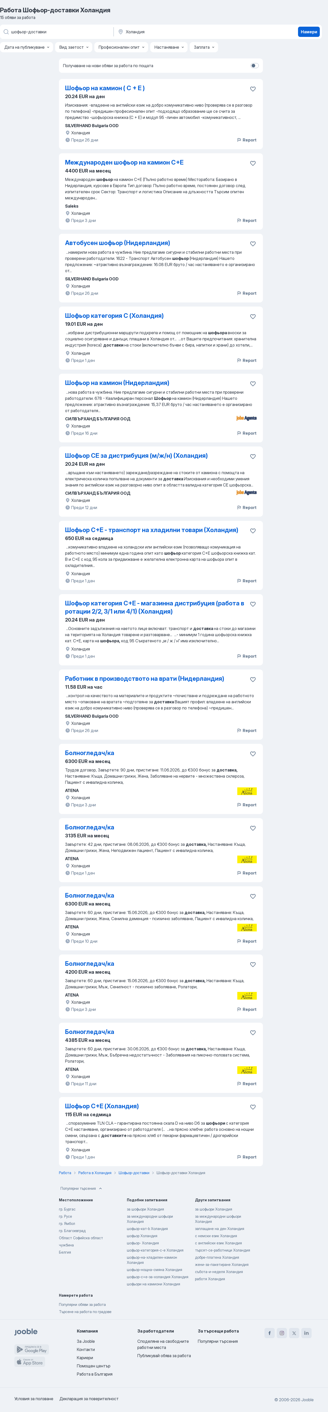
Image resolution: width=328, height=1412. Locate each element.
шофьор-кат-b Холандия (147, 1228)
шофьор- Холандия (143, 1243)
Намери (309, 31)
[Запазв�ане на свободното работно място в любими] (253, 604)
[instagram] (282, 1333)
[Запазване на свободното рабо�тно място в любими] (253, 964)
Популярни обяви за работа (82, 1304)
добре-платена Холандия (217, 1257)
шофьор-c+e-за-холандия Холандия (157, 1277)
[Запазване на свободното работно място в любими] (253, 89)
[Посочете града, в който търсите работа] (171, 32)
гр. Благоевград (72, 1230)
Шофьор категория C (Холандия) (114, 315)
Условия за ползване (33, 1398)
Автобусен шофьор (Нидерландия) (117, 243)
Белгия (65, 1252)
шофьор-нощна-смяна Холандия (154, 1269)
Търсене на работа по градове (85, 1311)
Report (247, 140)
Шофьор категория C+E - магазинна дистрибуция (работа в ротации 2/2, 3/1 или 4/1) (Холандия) (154, 607)
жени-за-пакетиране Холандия (222, 1264)
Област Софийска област (81, 1238)
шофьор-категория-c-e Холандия (155, 1250)
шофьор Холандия (142, 1236)
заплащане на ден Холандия (219, 1228)
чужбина (66, 1245)
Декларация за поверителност (89, 1398)
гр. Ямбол (67, 1223)
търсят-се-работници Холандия (222, 1250)
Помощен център (93, 1365)
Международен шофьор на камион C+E (124, 162)
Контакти (86, 1349)
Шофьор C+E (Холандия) (102, 1106)
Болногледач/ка (89, 753)
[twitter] (294, 1333)
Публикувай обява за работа (164, 1355)
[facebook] (269, 1333)
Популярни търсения (81, 1188)
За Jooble (86, 1341)
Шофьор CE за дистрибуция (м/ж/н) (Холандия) (136, 455)
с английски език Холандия (218, 1243)
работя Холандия (210, 1279)
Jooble (307, 1399)
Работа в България (94, 1374)
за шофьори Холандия (145, 1209)
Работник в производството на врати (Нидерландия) (144, 678)
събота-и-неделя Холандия (219, 1271)
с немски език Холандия (216, 1236)
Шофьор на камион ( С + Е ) (105, 88)
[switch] (255, 65)
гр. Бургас (67, 1209)
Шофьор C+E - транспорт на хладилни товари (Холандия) (151, 530)
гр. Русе (65, 1216)
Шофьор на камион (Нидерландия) (117, 383)
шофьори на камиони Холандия (153, 1284)
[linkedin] (306, 1333)
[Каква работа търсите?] (56, 32)
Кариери (85, 1357)
